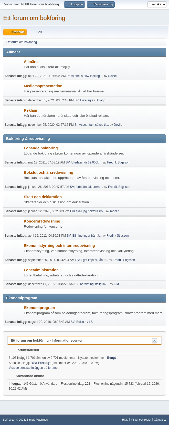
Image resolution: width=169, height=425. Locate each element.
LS (91, 322)
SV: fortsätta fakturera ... (86, 187)
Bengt (111, 358)
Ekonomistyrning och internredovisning (59, 246)
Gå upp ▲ (160, 419)
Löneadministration (41, 270)
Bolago (100, 100)
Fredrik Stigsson (118, 162)
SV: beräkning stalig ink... (91, 284)
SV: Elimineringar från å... (84, 235)
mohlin (114, 211)
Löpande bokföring (41, 148)
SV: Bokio (77, 322)
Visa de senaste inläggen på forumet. (34, 368)
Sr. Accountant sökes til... (92, 125)
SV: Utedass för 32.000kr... (84, 162)
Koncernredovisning (42, 221)
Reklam (30, 110)
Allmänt (31, 62)
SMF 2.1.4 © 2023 (14, 419)
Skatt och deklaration (43, 197)
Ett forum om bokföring (34, 17)
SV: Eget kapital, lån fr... (91, 260)
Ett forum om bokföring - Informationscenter (47, 340)
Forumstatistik (24, 350)
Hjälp (125, 419)
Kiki (116, 284)
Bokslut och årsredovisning (48, 172)
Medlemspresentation (43, 86)
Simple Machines (37, 419)
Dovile (112, 76)
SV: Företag (83, 100)
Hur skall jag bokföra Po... (87, 211)
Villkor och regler (141, 419)
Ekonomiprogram (39, 308)
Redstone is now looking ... (85, 76)
